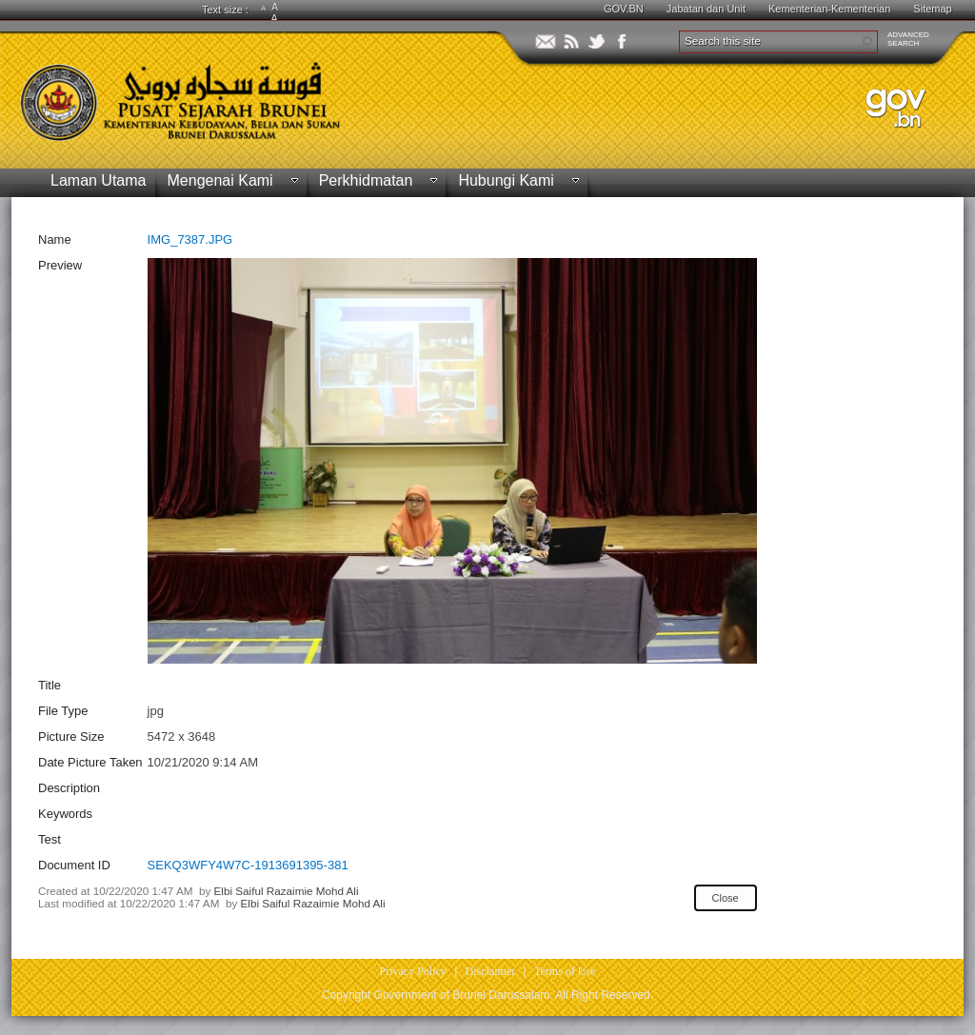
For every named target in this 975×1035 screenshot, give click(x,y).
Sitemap (932, 8)
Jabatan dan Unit (706, 8)
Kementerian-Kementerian (829, 8)
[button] (866, 41)
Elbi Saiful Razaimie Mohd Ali (286, 891)
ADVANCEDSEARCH (908, 39)
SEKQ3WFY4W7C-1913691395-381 (248, 865)
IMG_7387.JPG (190, 239)
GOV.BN (624, 8)
